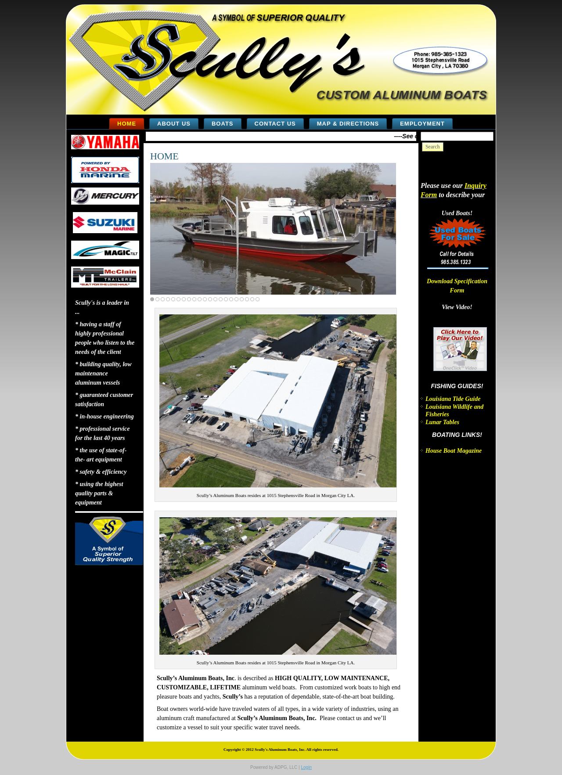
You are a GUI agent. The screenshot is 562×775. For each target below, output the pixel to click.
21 (257, 299)
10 (200, 299)
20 (252, 299)
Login (306, 767)
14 (221, 299)
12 (210, 299)
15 (226, 299)
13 (215, 299)
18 (242, 299)
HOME (164, 156)
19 (247, 299)
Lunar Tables (442, 422)
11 (205, 299)
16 (231, 299)
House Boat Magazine (453, 450)
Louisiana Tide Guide (453, 399)
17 (236, 299)
